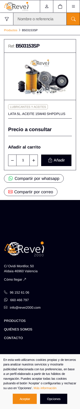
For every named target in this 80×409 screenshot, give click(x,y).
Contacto (13, 338)
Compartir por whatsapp (33, 178)
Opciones (53, 399)
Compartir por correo (30, 192)
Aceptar (25, 399)
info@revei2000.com (22, 307)
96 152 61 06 (16, 292)
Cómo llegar (13, 279)
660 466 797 (16, 300)
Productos (10, 30)
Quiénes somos (18, 329)
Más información (45, 388)
